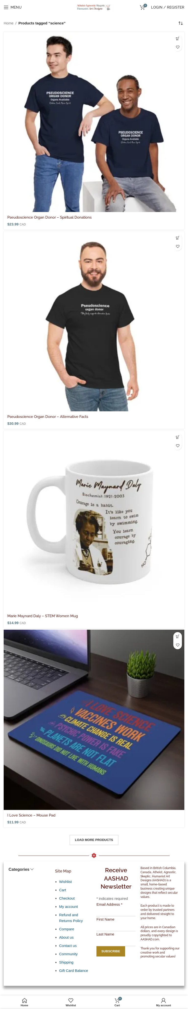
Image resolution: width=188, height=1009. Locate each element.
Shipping (66, 962)
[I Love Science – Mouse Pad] (94, 720)
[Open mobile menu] (12, 7)
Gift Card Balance (73, 970)
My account (68, 906)
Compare (66, 929)
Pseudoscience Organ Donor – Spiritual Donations (49, 217)
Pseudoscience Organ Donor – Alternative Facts (47, 416)
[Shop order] (180, 23)
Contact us (68, 946)
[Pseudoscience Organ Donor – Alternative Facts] (94, 321)
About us (66, 937)
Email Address (109, 904)
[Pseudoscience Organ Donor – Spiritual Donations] (94, 122)
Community (68, 954)
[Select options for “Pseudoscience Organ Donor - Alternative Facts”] (177, 238)
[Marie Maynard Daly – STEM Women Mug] (94, 520)
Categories (19, 869)
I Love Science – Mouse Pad (31, 815)
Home (8, 23)
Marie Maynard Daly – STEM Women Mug (42, 616)
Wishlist (65, 882)
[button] (177, 437)
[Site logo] (94, 7)
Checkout (67, 898)
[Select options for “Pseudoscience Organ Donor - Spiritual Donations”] (177, 38)
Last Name (105, 934)
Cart (62, 890)
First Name (105, 919)
